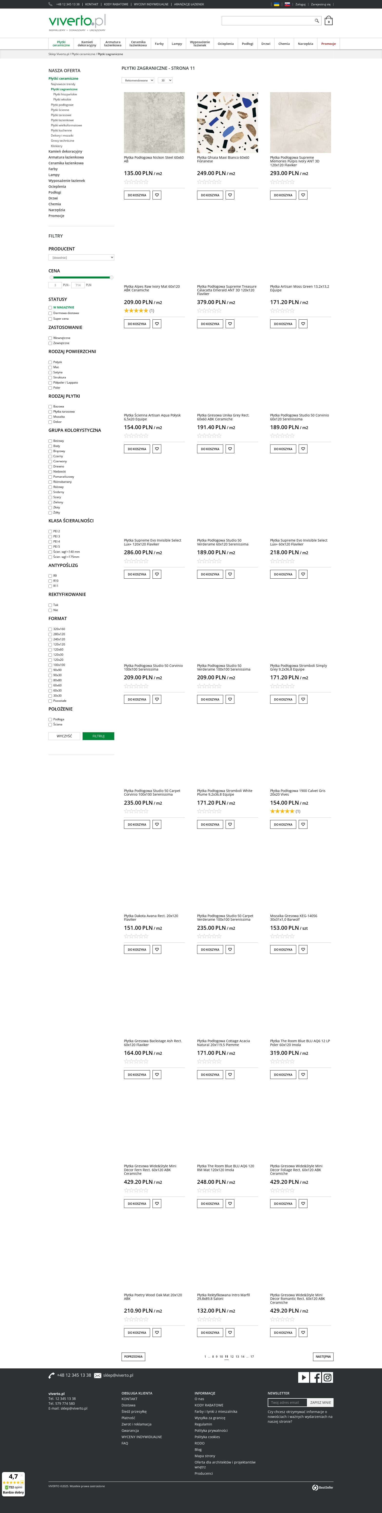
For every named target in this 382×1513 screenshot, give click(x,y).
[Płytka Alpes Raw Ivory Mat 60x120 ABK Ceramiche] (152, 288)
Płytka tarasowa (61, 411)
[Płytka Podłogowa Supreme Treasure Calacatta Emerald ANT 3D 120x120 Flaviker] (227, 290)
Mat (53, 367)
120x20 (55, 660)
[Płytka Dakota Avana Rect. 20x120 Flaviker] (151, 917)
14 (242, 1357)
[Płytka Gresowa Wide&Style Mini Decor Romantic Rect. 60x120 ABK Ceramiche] (297, 1299)
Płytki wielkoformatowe (66, 125)
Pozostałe (57, 701)
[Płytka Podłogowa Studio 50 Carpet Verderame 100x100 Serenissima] (225, 917)
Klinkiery (56, 146)
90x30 (55, 675)
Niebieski (57, 471)
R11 (53, 586)
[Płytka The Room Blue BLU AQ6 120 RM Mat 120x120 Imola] (225, 1168)
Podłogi (247, 43)
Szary (54, 497)
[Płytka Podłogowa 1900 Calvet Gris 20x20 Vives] (297, 792)
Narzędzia (305, 43)
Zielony (55, 502)
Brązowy (56, 451)
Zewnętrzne (58, 343)
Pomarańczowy (61, 477)
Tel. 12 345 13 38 (62, 1398)
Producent (61, 249)
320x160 (56, 629)
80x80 (55, 680)
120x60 (55, 649)
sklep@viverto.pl (118, 1375)
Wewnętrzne (59, 338)
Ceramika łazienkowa (138, 43)
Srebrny (56, 492)
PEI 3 (54, 536)
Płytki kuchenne (61, 130)
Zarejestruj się (321, 4)
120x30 (55, 655)
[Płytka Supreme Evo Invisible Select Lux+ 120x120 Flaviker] (152, 542)
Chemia (284, 43)
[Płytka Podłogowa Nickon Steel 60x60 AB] (154, 159)
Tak (53, 605)
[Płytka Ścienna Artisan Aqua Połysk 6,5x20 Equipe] (152, 417)
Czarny (55, 456)
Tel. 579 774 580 (61, 1403)
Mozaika (56, 417)
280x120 (56, 634)
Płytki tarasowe (61, 115)
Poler (54, 388)
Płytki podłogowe (62, 105)
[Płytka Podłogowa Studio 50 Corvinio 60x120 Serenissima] (299, 417)
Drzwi (265, 43)
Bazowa (56, 406)
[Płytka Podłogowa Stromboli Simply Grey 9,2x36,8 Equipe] (298, 667)
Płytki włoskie (62, 99)
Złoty (54, 507)
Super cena (58, 318)
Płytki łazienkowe (62, 120)
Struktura (57, 377)
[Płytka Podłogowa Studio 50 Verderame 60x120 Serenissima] (222, 542)
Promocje (328, 43)
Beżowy (56, 441)
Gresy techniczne (62, 140)
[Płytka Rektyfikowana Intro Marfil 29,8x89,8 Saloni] (223, 1297)
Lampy (177, 43)
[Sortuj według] (138, 80)
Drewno (56, 466)
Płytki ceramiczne (61, 43)
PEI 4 (54, 541)
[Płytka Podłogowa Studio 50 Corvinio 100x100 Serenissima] (153, 667)
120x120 (56, 644)
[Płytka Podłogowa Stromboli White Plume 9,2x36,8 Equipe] (224, 792)
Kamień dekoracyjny (87, 43)
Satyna (55, 372)
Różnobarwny (60, 482)
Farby (159, 43)
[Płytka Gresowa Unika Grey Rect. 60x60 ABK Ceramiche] (223, 417)
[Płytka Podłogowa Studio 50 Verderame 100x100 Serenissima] (223, 667)
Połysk (55, 362)
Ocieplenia (226, 43)
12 (232, 1357)
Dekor (55, 422)
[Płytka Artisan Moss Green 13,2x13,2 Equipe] (299, 288)
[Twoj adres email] (287, 1402)
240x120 (56, 639)
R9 (52, 576)
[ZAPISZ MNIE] (320, 1402)
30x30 (55, 695)
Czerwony (57, 461)
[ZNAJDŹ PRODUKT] (267, 20)
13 (237, 1357)
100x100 (56, 665)
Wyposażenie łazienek (200, 43)
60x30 (55, 690)
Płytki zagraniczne (64, 89)
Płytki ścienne (60, 110)
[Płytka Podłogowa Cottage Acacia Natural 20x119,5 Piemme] (223, 1042)
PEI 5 (54, 546)
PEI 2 (54, 531)
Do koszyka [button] (137, 195)
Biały (54, 446)
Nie (53, 610)
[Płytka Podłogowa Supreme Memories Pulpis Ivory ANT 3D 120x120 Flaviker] (294, 161)
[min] (55, 285)
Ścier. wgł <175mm (63, 557)
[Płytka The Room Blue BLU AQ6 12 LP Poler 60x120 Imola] (300, 1042)
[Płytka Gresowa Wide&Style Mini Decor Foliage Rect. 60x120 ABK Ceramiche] (296, 1170)
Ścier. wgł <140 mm (64, 552)
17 (252, 1357)
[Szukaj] (316, 20)
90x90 (55, 670)
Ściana (55, 724)
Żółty (54, 512)
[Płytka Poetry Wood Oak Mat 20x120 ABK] (153, 1297)
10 (221, 1357)
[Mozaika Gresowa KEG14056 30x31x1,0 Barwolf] (293, 917)
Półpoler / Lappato (63, 382)
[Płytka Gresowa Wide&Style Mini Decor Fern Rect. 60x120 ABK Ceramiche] (150, 1170)
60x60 (55, 685)
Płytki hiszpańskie (65, 94)
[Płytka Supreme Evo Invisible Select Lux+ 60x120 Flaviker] (298, 542)
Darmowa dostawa (63, 313)
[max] (78, 285)
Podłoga (56, 719)
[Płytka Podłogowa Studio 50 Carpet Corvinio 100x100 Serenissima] (152, 792)
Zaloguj (301, 4)
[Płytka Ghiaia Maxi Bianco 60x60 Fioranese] (223, 159)
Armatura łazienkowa (113, 43)
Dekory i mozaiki (62, 135)
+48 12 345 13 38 (68, 4)
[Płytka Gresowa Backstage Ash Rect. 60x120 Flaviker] (153, 1042)
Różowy (56, 487)
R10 (53, 581)
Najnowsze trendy (63, 84)
